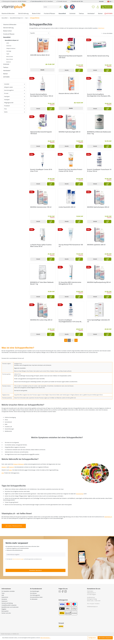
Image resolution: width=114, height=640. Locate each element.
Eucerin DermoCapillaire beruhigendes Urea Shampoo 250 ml (98, 95)
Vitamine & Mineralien (9, 24)
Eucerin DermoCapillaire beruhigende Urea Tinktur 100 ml (41, 95)
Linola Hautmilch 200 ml (67, 207)
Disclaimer (4, 599)
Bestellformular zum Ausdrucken (10, 607)
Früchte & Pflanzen (8, 34)
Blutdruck (8, 62)
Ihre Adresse (33, 593)
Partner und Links (6, 613)
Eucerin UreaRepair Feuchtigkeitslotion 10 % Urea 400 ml (70, 320)
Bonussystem (5, 611)
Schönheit (6, 64)
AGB (3, 595)
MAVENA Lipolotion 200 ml (96, 245)
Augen (7, 54)
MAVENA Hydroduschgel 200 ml (69, 132)
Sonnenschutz (79, 493)
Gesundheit (7, 37)
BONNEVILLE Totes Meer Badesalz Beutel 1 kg (42, 283)
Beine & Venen (9, 56)
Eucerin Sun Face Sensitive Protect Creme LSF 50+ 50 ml (70, 170)
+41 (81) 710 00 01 (21, 1)
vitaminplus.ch (108, 516)
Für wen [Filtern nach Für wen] (14, 93)
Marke (14, 112)
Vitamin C (4, 467)
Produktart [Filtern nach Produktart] (14, 105)
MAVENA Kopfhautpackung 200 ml (99, 282)
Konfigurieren (92, 637)
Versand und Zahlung (7, 603)
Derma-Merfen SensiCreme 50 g (98, 56)
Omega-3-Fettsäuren (18, 464)
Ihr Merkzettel (33, 599)
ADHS (7, 43)
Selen (10, 470)
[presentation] (18, 564)
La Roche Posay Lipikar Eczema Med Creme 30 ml (40, 245)
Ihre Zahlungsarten (35, 595)
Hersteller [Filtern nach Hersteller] (14, 84)
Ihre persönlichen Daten (36, 597)
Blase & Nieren (9, 59)
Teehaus (5, 67)
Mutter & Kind (7, 31)
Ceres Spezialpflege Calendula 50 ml (98, 320)
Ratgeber (4, 609)
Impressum (4, 601)
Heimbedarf (6, 70)
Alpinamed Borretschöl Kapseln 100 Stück (41, 132)
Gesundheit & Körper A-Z (11, 40)
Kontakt (101, 1)
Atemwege (8, 51)
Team (3, 593)
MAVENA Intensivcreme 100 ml (40, 207)
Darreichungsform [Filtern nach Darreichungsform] (14, 90)
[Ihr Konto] (98, 6)
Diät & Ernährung (8, 28)
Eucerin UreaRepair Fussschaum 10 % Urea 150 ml (99, 170)
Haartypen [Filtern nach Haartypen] (14, 96)
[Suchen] (60, 6)
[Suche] (51, 6)
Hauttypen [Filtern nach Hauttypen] (14, 99)
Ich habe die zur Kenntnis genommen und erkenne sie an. (24, 559)
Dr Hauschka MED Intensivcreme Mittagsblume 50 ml (70, 283)
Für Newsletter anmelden (8, 591)
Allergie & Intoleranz (10, 48)
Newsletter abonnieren (35, 570)
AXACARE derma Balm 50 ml (39, 55)
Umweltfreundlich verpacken (9, 605)
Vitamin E (11, 467)
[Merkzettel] (93, 6)
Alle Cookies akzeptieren (105, 637)
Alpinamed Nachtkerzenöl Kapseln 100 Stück (70, 56)
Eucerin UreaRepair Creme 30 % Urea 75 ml (41, 170)
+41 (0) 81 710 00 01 (94, 603)
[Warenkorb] (106, 6)
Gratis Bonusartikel (37, 1)
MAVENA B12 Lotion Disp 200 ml (41, 320)
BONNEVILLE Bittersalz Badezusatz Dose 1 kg (99, 132)
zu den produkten (14, 526)
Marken (5, 74)
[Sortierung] (39, 33)
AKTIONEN (6, 77)
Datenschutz (5, 597)
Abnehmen (8, 45)
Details (42, 70)
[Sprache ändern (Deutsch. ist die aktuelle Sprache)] (110, 1)
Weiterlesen (101, 28)
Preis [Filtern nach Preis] (14, 109)
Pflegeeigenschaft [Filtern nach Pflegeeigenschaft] (14, 102)
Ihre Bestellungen (34, 591)
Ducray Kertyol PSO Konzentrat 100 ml (71, 245)
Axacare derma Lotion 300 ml (69, 93)
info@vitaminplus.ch (92, 606)
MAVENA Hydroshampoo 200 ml (98, 207)
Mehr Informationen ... (45, 637)
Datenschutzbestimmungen (18, 559)
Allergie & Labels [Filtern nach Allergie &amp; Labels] (14, 87)
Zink (3, 473)
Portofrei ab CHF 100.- (77, 1)
